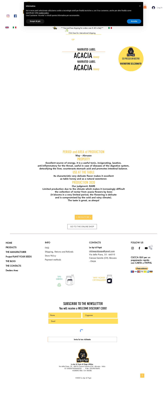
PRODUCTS (11, 247)
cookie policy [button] (44, 378)
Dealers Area (12, 270)
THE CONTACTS (13, 265)
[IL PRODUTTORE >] (83, 217)
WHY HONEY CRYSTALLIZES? (99, 279)
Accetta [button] (134, 386)
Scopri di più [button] (35, 386)
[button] (145, 6)
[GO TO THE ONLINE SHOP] (82, 226)
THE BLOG (11, 261)
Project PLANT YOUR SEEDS (19, 256)
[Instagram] (8, 16)
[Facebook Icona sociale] (15, 16)
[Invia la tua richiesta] (82, 339)
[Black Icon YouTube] (146, 248)
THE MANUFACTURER (16, 252)
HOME (9, 243)
